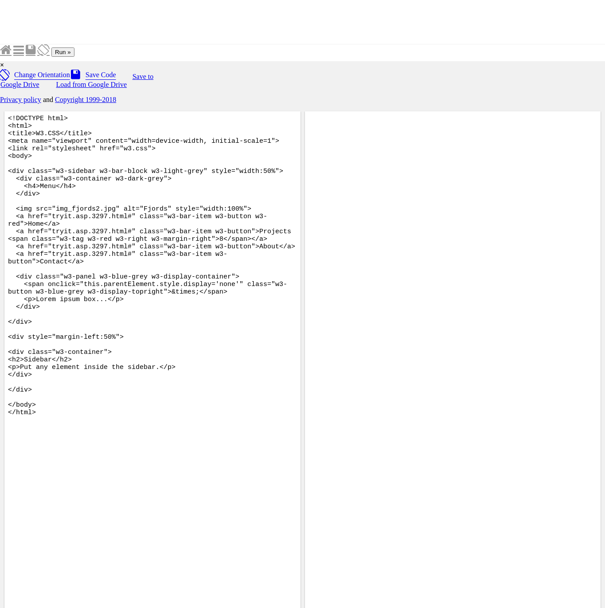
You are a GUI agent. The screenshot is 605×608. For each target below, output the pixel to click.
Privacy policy (20, 99)
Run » (63, 52)
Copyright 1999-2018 (85, 99)
